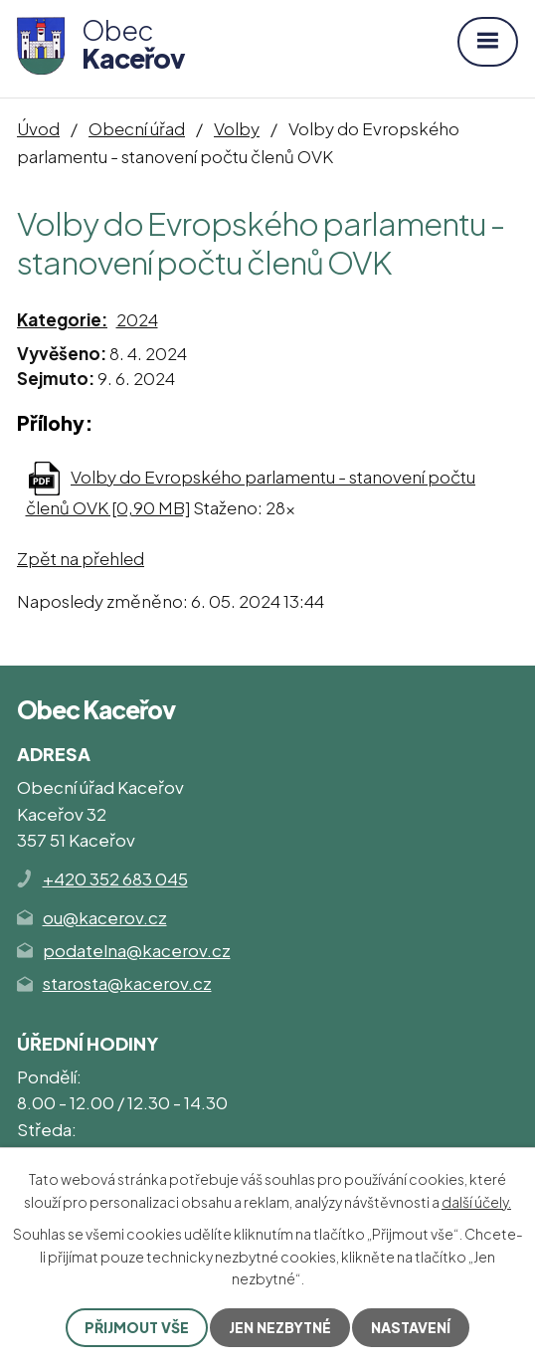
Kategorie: (62, 319)
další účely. (476, 1202)
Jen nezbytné (280, 1327)
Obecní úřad (137, 128)
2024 (137, 319)
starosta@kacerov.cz (127, 983)
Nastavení (410, 1327)
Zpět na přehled (80, 558)
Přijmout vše (137, 1327)
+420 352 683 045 (115, 878)
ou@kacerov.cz (105, 917)
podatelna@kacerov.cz (137, 950)
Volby (237, 128)
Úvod (38, 128)
